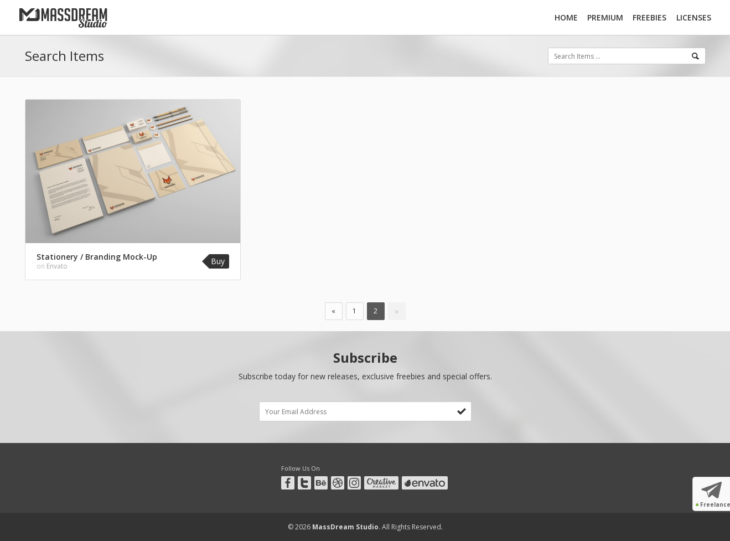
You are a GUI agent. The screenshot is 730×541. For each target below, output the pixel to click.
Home (566, 17)
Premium (605, 17)
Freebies (649, 17)
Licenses (693, 17)
